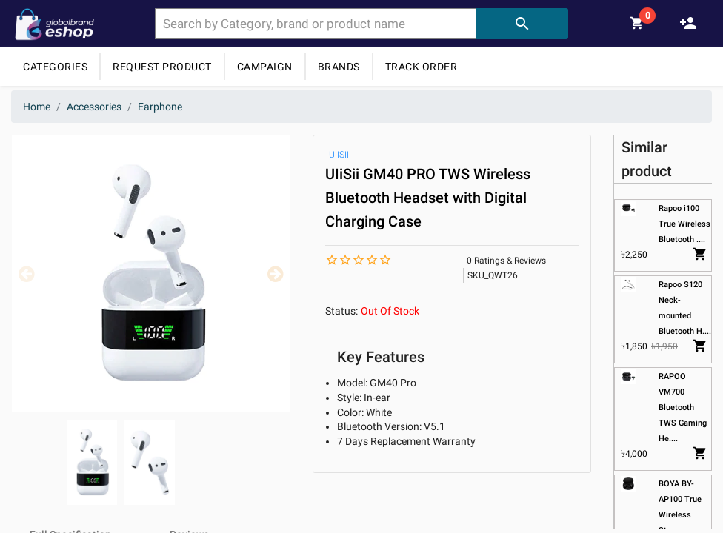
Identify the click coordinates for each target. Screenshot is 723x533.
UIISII (339, 155)
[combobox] (315, 23)
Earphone (160, 107)
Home (36, 107)
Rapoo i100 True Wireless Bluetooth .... (684, 224)
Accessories (94, 107)
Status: (341, 311)
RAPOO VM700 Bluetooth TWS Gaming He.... (683, 407)
